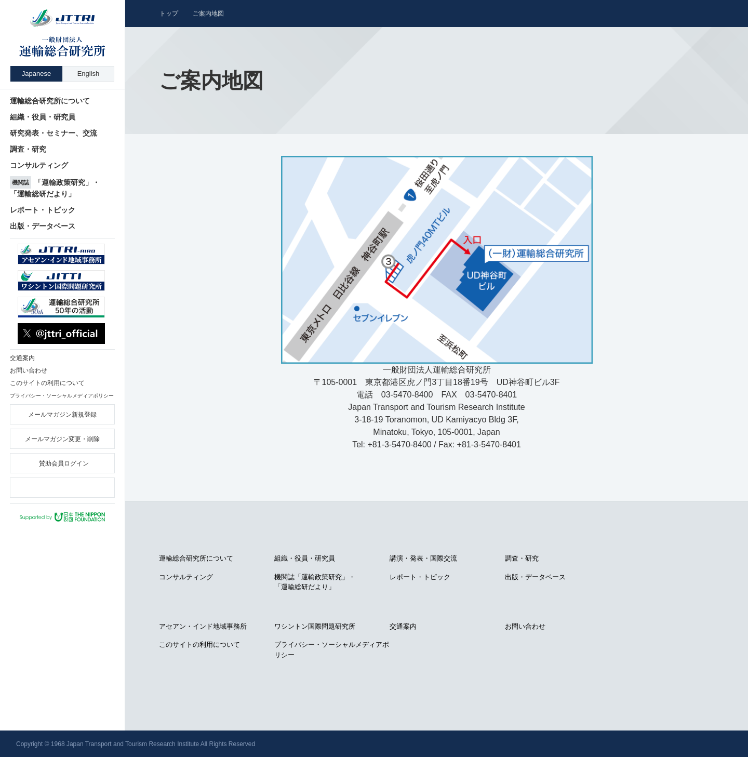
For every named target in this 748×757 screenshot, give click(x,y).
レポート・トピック (420, 577)
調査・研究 (522, 558)
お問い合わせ (525, 626)
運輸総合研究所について (196, 558)
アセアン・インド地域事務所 (203, 626)
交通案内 (403, 626)
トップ (168, 13)
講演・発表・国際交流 (423, 558)
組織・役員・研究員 (304, 558)
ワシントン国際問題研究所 (314, 626)
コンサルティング (186, 577)
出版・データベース (535, 577)
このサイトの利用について (199, 644)
